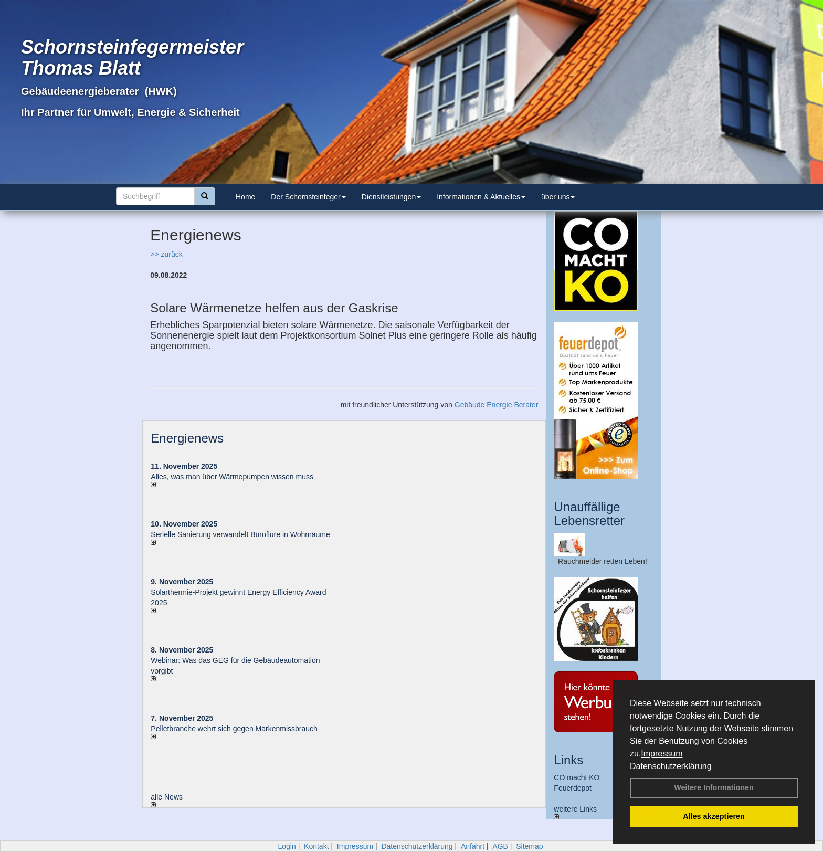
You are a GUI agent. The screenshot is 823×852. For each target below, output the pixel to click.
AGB (500, 846)
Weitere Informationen (714, 787)
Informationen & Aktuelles (481, 197)
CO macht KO (576, 777)
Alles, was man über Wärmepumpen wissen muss (232, 476)
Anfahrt (472, 846)
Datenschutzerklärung (671, 766)
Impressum (661, 753)
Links (568, 760)
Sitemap (529, 846)
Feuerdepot (573, 788)
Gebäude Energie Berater (497, 405)
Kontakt (316, 846)
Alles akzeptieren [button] (714, 816)
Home (245, 197)
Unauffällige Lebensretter (589, 514)
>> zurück (166, 254)
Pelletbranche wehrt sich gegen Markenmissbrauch (234, 728)
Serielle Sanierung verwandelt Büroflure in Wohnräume (240, 534)
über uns (558, 197)
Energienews (187, 438)
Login (287, 846)
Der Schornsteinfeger (308, 197)
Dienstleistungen (391, 197)
